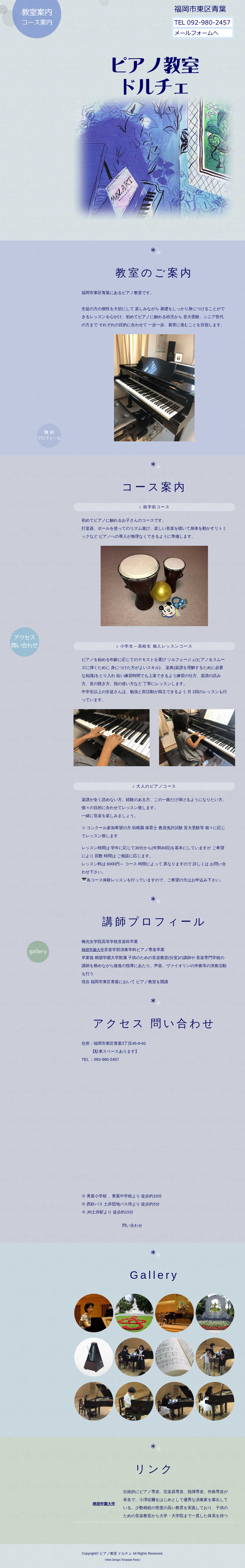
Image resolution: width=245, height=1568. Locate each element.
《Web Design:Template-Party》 (122, 1559)
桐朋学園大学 (94, 949)
